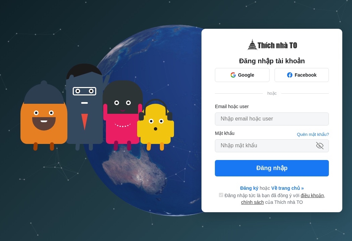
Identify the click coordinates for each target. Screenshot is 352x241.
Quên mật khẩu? (313, 134)
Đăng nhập (272, 168)
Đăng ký (249, 188)
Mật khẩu (224, 133)
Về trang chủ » (287, 188)
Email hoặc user (232, 106)
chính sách (252, 202)
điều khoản (312, 195)
